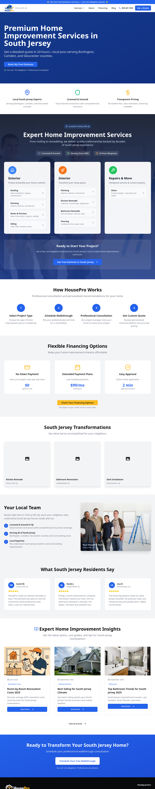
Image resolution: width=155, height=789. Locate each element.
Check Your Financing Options (77, 402)
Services (79, 8)
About (91, 8)
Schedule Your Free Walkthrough (77, 760)
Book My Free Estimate (20, 64)
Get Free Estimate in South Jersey (77, 262)
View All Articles (77, 724)
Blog (113, 8)
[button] (27, 193)
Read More (27, 709)
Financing (102, 8)
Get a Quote (143, 8)
